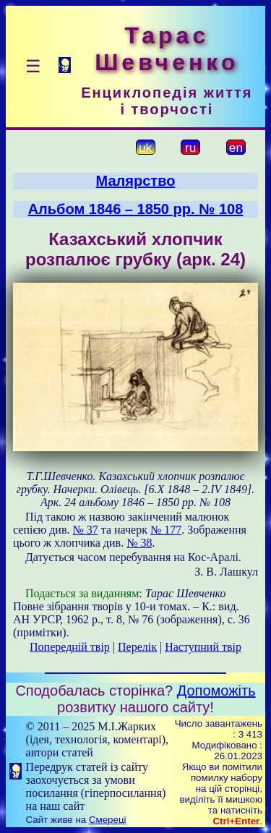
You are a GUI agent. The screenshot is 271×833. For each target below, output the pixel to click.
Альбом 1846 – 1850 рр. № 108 (136, 209)
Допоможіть (216, 691)
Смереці (107, 819)
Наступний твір (203, 647)
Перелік (137, 647)
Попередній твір (70, 647)
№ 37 (85, 530)
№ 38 (139, 543)
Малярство (136, 181)
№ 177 (165, 530)
